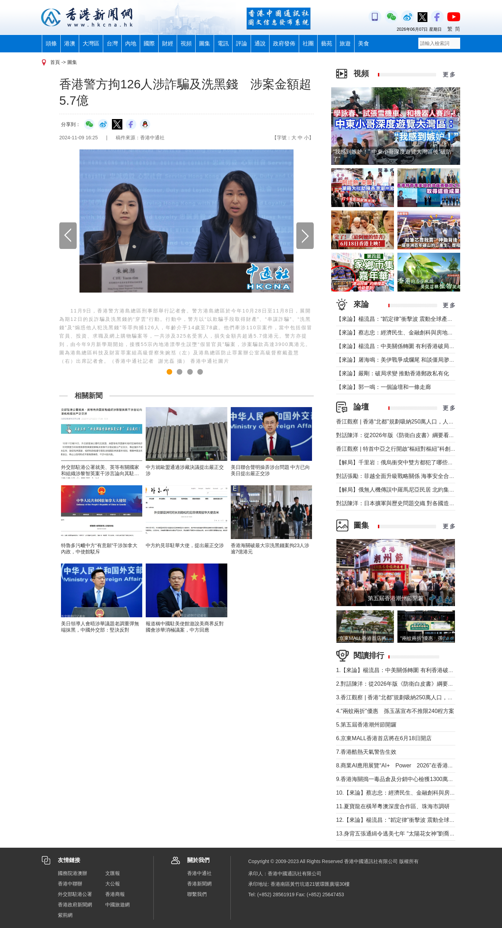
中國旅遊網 (117, 904)
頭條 (51, 43)
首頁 (55, 62)
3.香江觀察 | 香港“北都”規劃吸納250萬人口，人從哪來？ (406, 697)
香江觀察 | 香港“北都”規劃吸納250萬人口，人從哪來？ (403, 422)
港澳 (69, 43)
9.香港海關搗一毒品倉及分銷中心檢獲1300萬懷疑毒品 (403, 779)
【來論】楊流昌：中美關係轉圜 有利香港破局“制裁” (400, 346)
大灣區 (91, 43)
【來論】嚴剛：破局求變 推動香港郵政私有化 (392, 373)
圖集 (204, 43)
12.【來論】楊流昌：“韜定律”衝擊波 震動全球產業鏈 (401, 820)
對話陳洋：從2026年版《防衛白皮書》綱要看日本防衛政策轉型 (415, 435)
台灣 (112, 43)
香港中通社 (199, 873)
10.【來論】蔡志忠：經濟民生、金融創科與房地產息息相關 (409, 793)
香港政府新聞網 (75, 904)
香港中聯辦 (70, 883)
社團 (308, 43)
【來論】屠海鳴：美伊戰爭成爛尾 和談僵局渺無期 (398, 360)
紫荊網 (65, 915)
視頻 (186, 43)
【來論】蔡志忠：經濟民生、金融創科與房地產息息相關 (406, 333)
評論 (241, 43)
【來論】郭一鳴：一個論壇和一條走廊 (383, 387)
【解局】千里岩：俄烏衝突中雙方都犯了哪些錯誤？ (400, 462)
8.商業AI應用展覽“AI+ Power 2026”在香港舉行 (397, 765)
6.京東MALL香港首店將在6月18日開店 (384, 738)
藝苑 (326, 43)
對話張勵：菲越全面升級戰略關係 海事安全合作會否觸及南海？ (415, 476)
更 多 (449, 75)
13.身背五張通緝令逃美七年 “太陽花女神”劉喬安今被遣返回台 (412, 834)
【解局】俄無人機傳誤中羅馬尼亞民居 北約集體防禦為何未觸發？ (417, 490)
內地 (130, 43)
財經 (167, 43)
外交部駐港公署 (75, 894)
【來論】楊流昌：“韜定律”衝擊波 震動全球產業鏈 (397, 319)
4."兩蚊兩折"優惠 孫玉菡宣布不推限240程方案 (395, 711)
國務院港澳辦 (72, 873)
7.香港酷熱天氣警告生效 (366, 752)
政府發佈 (284, 43)
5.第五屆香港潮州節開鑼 (366, 725)
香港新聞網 (199, 883)
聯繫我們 (197, 894)
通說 (260, 43)
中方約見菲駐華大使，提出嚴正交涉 (185, 545)
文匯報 (112, 873)
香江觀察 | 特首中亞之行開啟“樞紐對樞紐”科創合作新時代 (407, 449)
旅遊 (345, 43)
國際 (149, 43)
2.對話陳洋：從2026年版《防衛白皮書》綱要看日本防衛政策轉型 (417, 684)
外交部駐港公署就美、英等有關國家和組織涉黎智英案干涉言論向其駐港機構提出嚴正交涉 (100, 473)
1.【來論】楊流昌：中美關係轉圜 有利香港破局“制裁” (402, 670)
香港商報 (115, 894)
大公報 (112, 883)
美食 (363, 43)
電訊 (223, 43)
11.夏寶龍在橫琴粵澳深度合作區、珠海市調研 (393, 806)
